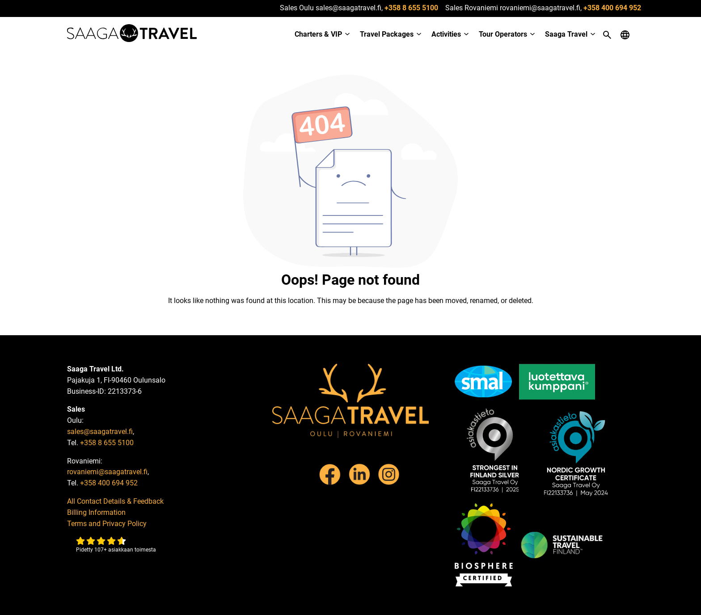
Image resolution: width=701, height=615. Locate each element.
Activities (446, 34)
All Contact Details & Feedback (115, 501)
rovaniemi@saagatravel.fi (107, 472)
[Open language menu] (625, 35)
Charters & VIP (318, 34)
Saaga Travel (566, 34)
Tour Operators (503, 34)
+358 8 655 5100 (411, 8)
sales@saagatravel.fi (100, 431)
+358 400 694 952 (612, 8)
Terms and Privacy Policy (107, 523)
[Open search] (607, 35)
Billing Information (96, 512)
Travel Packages (387, 34)
